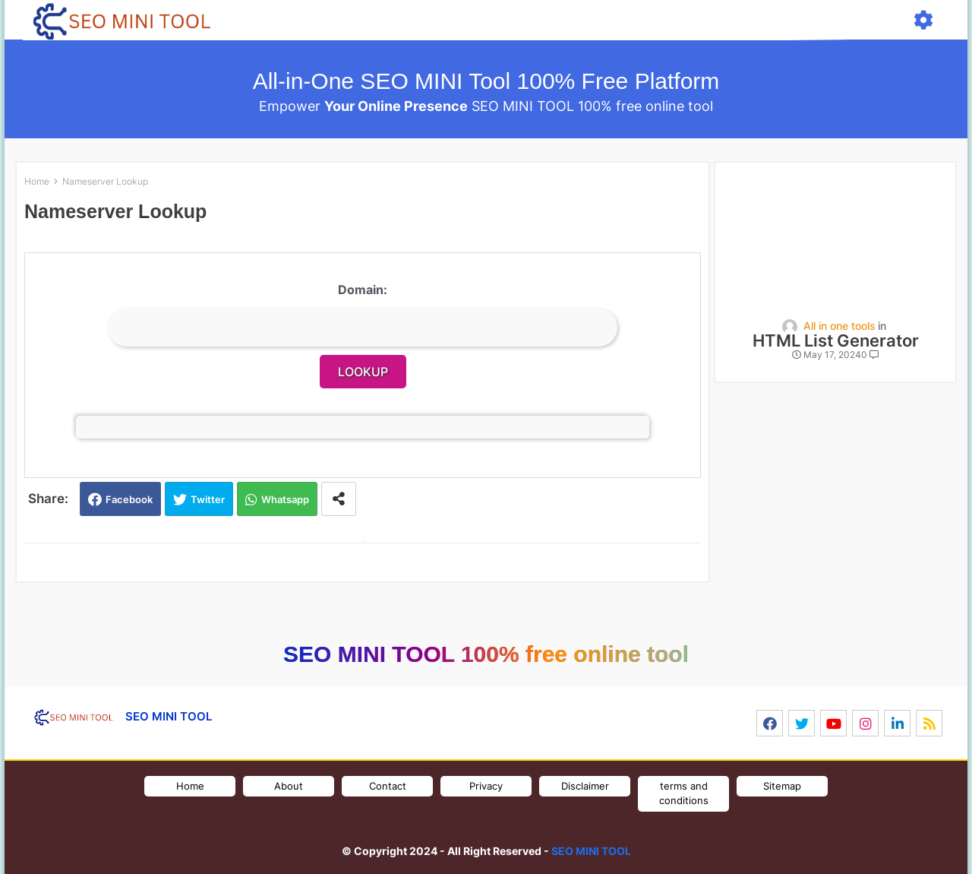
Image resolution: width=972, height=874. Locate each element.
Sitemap (782, 786)
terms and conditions (683, 793)
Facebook (129, 499)
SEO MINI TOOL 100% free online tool (486, 654)
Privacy (486, 786)
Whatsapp (285, 499)
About (288, 786)
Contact (387, 786)
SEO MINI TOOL (591, 850)
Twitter (208, 499)
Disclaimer (585, 786)
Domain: (362, 289)
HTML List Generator (836, 340)
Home (36, 181)
